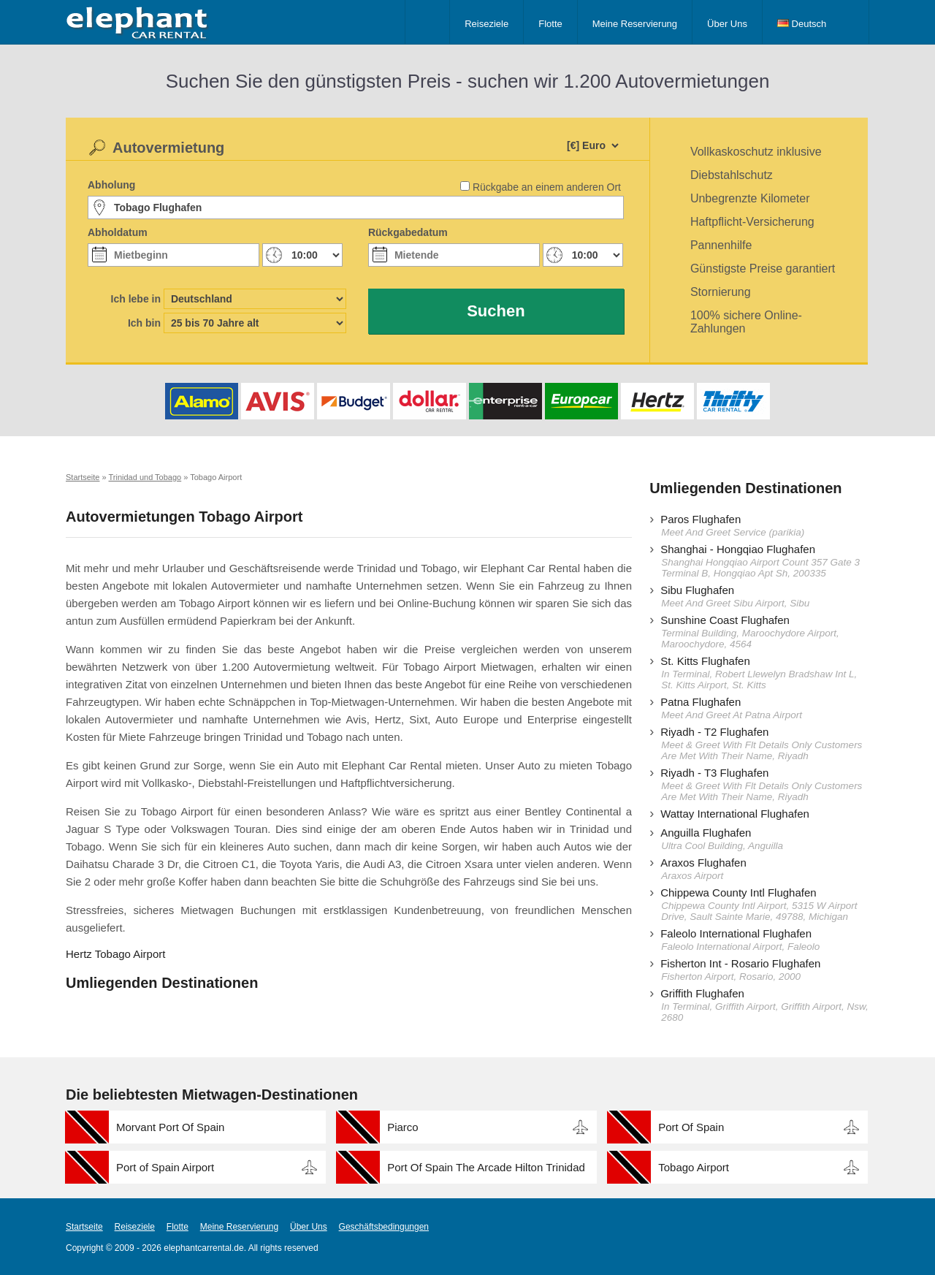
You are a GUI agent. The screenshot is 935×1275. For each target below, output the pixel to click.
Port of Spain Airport (165, 1167)
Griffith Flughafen (702, 993)
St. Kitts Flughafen (705, 661)
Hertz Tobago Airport (115, 954)
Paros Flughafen (700, 519)
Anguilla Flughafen (705, 832)
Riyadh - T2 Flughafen (714, 732)
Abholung (111, 185)
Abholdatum (118, 232)
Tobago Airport (693, 1167)
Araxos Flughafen (703, 862)
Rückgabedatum (408, 232)
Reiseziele (486, 23)
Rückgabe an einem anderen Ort (547, 187)
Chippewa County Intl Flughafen (738, 892)
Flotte (550, 23)
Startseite (84, 1227)
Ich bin (144, 323)
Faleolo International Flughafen (736, 933)
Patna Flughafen (700, 702)
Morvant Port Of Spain (170, 1127)
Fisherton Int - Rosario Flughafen (740, 963)
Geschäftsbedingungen (384, 1227)
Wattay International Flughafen (734, 813)
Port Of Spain (691, 1127)
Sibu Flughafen (697, 590)
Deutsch (801, 23)
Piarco (403, 1127)
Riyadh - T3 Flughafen (714, 772)
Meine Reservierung (634, 23)
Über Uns (727, 23)
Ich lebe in (136, 299)
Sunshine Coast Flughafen (725, 620)
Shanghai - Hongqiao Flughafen (737, 549)
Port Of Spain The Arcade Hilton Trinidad (486, 1167)
